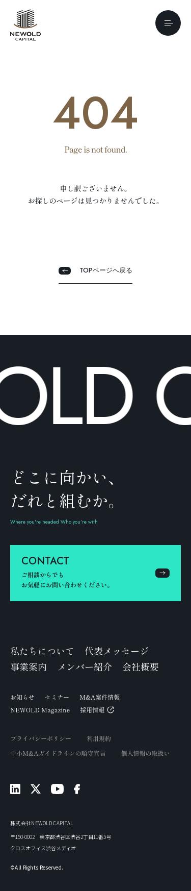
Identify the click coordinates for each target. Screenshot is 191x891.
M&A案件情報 (99, 696)
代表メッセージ (117, 650)
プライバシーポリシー (40, 738)
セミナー (57, 696)
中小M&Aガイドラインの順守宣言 (58, 753)
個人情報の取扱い (145, 753)
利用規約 (99, 738)
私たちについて (42, 650)
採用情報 (97, 709)
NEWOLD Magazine (40, 709)
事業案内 (28, 666)
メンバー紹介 (84, 666)
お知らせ (22, 696)
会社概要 (140, 666)
